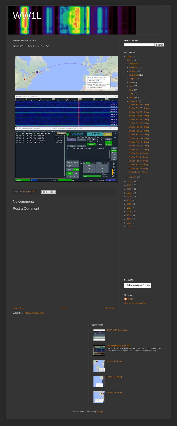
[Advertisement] (63, 293)
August (132, 79)
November (134, 67)
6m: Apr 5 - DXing (114, 361)
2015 (129, 215)
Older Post (109, 308)
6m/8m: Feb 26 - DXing (139, 112)
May (131, 90)
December (134, 64)
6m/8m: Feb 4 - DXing (138, 161)
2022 (129, 189)
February (133, 101)
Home (64, 308)
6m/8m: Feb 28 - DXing (139, 104)
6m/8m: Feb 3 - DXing (138, 164)
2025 (129, 60)
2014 (129, 219)
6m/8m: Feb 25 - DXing (139, 116)
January (133, 177)
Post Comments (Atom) (35, 313)
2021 (129, 193)
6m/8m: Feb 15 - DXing (139, 134)
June (131, 86)
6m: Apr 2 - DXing (114, 392)
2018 (129, 204)
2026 (129, 57)
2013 (129, 223)
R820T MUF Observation (117, 330)
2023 (129, 185)
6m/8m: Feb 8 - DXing (138, 157)
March (132, 97)
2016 (129, 212)
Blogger (100, 412)
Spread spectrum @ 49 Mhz (118, 346)
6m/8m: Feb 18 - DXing (139, 127)
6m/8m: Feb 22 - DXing (139, 123)
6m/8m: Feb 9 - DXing (138, 153)
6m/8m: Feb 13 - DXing (139, 142)
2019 (129, 200)
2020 (129, 196)
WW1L (27, 15)
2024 (129, 181)
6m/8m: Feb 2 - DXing (138, 168)
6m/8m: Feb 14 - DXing (139, 138)
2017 (129, 208)
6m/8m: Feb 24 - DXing (139, 120)
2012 (129, 227)
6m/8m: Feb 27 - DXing (139, 108)
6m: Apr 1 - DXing (114, 377)
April (131, 94)
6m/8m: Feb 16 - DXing (139, 131)
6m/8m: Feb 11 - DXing (139, 150)
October (133, 71)
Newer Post (19, 308)
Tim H (130, 299)
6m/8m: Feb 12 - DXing (139, 146)
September (134, 75)
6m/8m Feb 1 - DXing (138, 172)
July (131, 82)
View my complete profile (134, 303)
